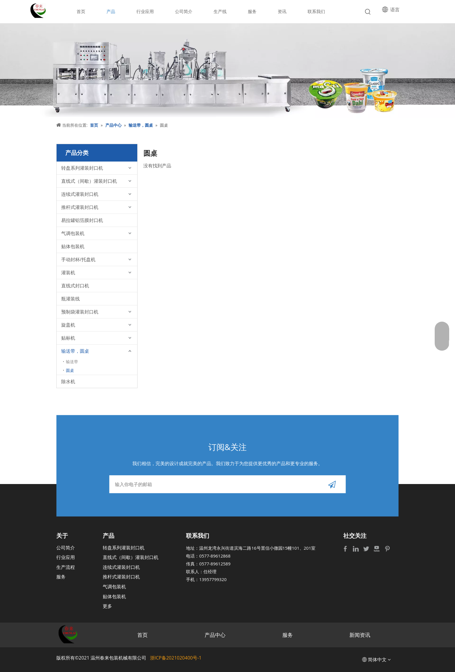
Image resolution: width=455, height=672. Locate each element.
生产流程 (65, 567)
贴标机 (68, 338)
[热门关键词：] (368, 12)
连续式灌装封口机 (79, 194)
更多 (107, 606)
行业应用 (65, 557)
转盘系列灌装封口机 (82, 168)
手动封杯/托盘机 (78, 259)
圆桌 (70, 370)
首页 (142, 634)
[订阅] (332, 484)
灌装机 (68, 272)
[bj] (227, 70)
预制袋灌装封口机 (79, 312)
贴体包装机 (72, 246)
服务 (61, 577)
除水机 (68, 381)
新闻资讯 (359, 634)
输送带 (72, 361)
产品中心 (215, 634)
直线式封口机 (75, 285)
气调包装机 (72, 233)
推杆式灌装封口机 (79, 207)
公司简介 (65, 547)
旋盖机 (68, 325)
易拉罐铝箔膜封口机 (82, 220)
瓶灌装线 (70, 298)
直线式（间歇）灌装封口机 (89, 181)
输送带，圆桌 (75, 351)
